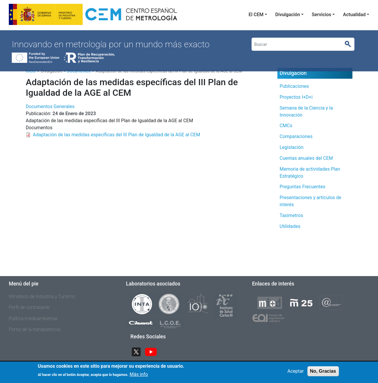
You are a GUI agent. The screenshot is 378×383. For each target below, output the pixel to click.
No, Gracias (323, 372)
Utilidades (290, 226)
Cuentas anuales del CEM (306, 158)
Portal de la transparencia (34, 329)
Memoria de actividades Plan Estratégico (310, 172)
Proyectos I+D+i (296, 97)
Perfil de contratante (29, 307)
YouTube (153, 351)
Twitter (138, 351)
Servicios (321, 14)
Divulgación (287, 14)
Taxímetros (291, 215)
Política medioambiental (33, 318)
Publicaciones (294, 86)
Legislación (292, 147)
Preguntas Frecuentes (303, 186)
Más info (138, 376)
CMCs (286, 125)
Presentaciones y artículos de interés (311, 201)
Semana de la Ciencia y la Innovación (306, 111)
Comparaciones (296, 136)
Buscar (350, 44)
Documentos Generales (50, 106)
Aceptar (295, 373)
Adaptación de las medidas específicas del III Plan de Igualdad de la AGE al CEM (116, 134)
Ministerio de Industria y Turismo (42, 296)
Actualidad (354, 14)
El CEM (256, 14)
